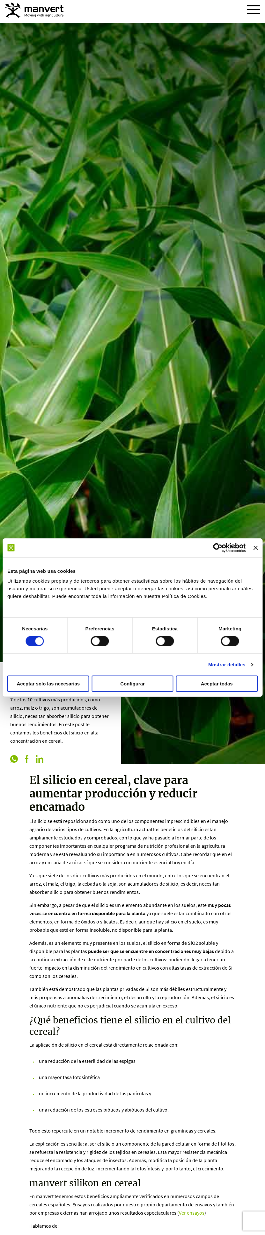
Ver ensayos (191, 1213)
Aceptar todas (217, 683)
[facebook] (27, 759)
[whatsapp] (14, 759)
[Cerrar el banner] (255, 547)
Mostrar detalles (227, 664)
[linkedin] (39, 759)
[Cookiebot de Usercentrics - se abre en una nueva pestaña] (218, 547)
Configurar (132, 683)
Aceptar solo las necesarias (48, 683)
